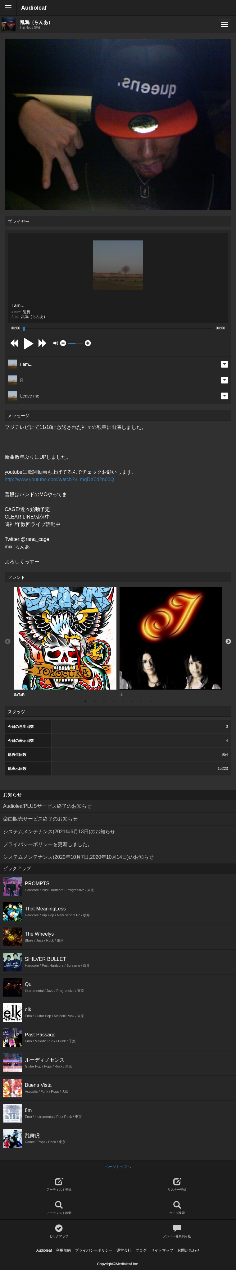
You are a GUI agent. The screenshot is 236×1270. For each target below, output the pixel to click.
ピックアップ (59, 1231)
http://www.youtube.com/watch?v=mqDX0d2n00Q (59, 479)
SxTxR (65, 641)
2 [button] (95, 701)
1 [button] (85, 701)
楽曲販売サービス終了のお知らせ (40, 818)
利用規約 (63, 1250)
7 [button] (141, 701)
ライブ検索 (177, 1208)
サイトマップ (162, 1250)
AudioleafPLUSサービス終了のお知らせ (47, 806)
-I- (171, 641)
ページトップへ (118, 1167)
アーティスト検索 (59, 1208)
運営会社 (123, 1250)
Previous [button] (8, 642)
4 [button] (113, 701)
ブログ (141, 1250)
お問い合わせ (188, 1250)
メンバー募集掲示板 (177, 1231)
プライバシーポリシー (93, 1250)
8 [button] (151, 701)
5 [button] (123, 701)
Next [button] (228, 642)
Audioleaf (34, 8)
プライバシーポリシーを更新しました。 (48, 844)
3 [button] (104, 701)
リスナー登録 (177, 1184)
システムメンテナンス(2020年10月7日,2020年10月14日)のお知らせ (78, 857)
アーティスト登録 (59, 1184)
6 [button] (132, 701)
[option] (65, 642)
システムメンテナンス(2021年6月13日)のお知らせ (59, 831)
